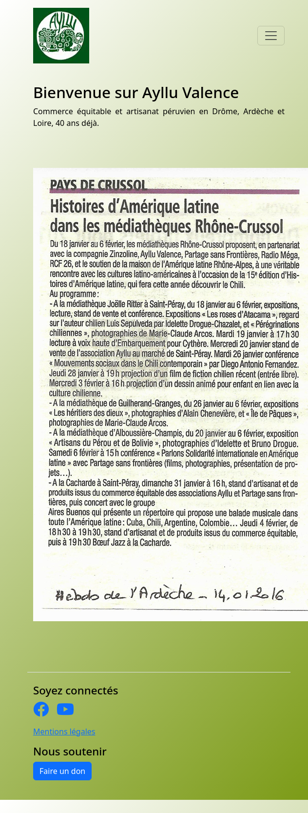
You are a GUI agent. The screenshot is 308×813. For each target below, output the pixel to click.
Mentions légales (64, 731)
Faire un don (62, 771)
